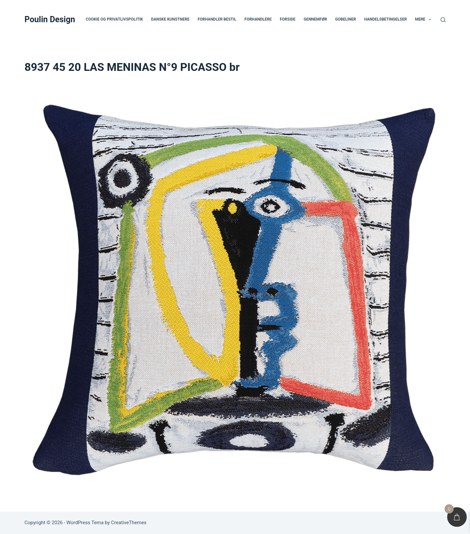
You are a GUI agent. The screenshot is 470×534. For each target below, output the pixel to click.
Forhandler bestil (216, 19)
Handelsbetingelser (385, 19)
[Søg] (443, 19)
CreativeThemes (129, 523)
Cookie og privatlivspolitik (114, 19)
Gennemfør (315, 19)
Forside (287, 19)
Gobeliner (345, 19)
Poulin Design (49, 19)
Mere (424, 20)
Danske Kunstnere (170, 19)
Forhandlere (258, 19)
